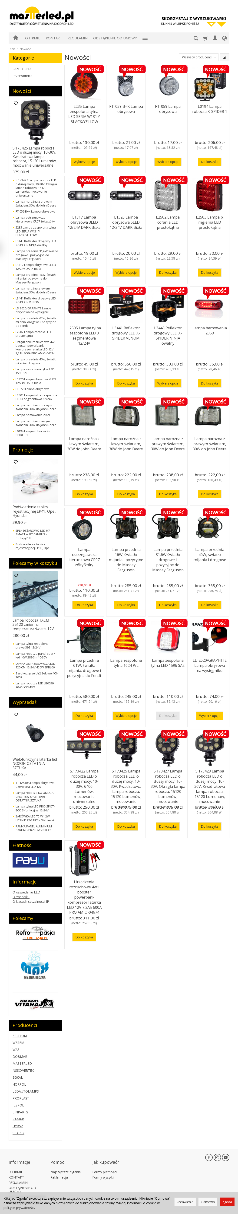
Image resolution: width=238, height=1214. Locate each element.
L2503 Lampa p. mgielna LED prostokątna (210, 221)
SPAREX (18, 1133)
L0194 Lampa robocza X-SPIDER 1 (209, 107)
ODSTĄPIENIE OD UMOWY (115, 38)
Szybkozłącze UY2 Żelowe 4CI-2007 (37, 675)
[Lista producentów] (198, 57)
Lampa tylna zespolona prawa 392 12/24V (32, 645)
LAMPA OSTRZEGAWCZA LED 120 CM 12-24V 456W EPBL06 (35, 665)
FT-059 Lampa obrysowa (168, 107)
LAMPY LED (22, 69)
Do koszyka (209, 161)
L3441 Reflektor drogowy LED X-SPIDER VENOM (125, 331)
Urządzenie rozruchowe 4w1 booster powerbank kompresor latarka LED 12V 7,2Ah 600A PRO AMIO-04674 (84, 892)
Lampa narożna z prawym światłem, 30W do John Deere (168, 442)
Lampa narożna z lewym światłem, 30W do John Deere (84, 442)
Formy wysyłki (103, 1171)
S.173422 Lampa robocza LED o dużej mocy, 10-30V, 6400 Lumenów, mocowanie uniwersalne (84, 781)
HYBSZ (18, 1126)
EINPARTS (20, 1112)
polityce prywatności (18, 1207)
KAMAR (18, 1119)
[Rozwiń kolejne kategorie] (145, 38)
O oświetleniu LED (26, 892)
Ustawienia (185, 1202)
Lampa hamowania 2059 (209, 329)
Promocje (23, 450)
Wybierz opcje (84, 161)
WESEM (18, 1042)
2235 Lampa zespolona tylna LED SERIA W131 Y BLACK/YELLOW (84, 112)
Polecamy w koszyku (35, 563)
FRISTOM (20, 1035)
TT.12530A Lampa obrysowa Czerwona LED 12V (35, 784)
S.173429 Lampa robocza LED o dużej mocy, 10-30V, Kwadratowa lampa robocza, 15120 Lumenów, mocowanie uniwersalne (210, 785)
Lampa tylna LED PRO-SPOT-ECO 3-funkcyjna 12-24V (35, 808)
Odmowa (208, 1202)
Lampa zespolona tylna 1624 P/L (126, 661)
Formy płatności (104, 1165)
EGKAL (18, 1077)
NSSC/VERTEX (23, 1070)
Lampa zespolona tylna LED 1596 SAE (168, 661)
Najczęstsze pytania (65, 1165)
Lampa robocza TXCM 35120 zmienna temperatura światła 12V (33, 624)
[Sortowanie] (224, 57)
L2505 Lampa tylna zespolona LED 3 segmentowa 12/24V (84, 331)
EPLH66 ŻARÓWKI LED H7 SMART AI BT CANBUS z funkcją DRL (33, 534)
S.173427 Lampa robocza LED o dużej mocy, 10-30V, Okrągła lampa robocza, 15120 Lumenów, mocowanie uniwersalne (168, 785)
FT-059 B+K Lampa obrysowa (126, 107)
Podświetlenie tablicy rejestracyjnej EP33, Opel (33, 546)
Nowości (22, 91)
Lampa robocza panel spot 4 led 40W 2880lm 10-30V (36, 655)
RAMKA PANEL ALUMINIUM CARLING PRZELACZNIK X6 (34, 828)
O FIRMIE (32, 38)
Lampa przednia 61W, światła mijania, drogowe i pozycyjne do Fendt (84, 666)
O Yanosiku (21, 897)
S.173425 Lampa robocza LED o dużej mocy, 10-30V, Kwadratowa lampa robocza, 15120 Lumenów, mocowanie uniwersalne (126, 785)
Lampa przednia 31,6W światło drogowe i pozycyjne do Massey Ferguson (168, 558)
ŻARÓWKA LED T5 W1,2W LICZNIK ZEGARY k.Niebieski (35, 818)
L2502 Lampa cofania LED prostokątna (168, 221)
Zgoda (227, 1202)
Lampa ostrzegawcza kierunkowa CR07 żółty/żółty (84, 555)
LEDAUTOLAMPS (26, 1091)
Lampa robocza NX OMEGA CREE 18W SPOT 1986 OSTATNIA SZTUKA (34, 796)
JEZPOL (18, 1105)
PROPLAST (21, 1098)
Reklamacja (59, 1171)
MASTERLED (22, 1063)
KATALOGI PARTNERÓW (27, 1190)
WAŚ (16, 1049)
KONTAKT (54, 38)
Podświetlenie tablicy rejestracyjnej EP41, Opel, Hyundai (34, 511)
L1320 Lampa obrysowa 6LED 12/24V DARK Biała (126, 221)
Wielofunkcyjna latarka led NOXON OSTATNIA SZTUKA (35, 763)
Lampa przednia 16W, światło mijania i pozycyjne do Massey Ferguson (126, 555)
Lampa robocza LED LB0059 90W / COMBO (35, 685)
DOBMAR (20, 1056)
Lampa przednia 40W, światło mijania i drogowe (210, 553)
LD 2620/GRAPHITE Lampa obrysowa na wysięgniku (210, 664)
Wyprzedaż (24, 702)
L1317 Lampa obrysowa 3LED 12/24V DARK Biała (84, 221)
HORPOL (19, 1084)
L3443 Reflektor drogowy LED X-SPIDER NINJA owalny (167, 334)
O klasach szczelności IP (31, 901)
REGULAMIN (78, 38)
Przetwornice (22, 75)
